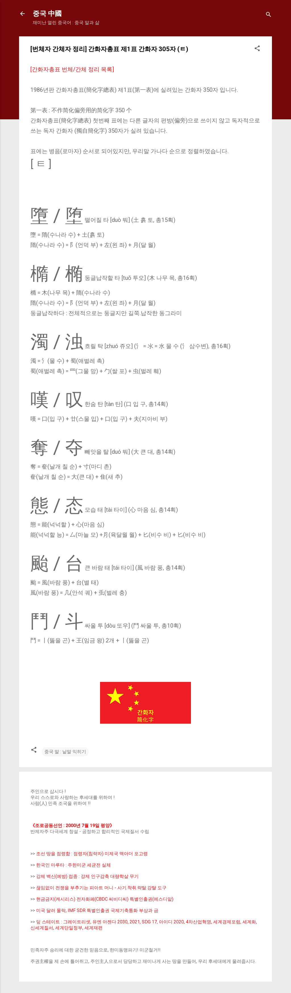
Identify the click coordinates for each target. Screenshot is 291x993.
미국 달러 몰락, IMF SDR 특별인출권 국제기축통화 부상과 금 (97, 910)
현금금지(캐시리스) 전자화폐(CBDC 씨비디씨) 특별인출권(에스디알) (104, 899)
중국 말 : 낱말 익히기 (65, 751)
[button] (257, 49)
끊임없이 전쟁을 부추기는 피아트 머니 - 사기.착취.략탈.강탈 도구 (101, 887)
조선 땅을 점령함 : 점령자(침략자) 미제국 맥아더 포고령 (92, 853)
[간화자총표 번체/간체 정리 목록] (72, 69)
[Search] (268, 15)
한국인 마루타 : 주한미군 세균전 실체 (73, 865)
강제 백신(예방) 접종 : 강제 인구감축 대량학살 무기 (87, 876)
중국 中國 (47, 14)
